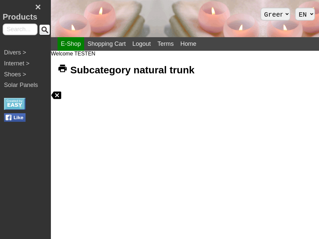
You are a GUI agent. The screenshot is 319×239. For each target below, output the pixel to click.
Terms (194, 43)
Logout (170, 43)
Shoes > (15, 78)
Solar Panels (21, 89)
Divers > (15, 56)
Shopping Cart (135, 43)
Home (217, 43)
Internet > (17, 67)
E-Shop (100, 43)
